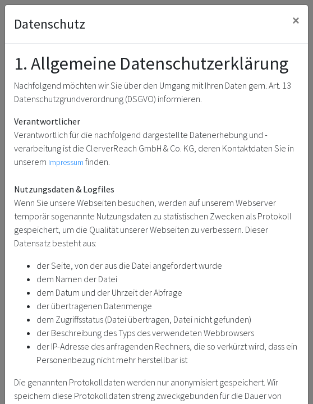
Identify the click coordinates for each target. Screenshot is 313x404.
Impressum (66, 162)
